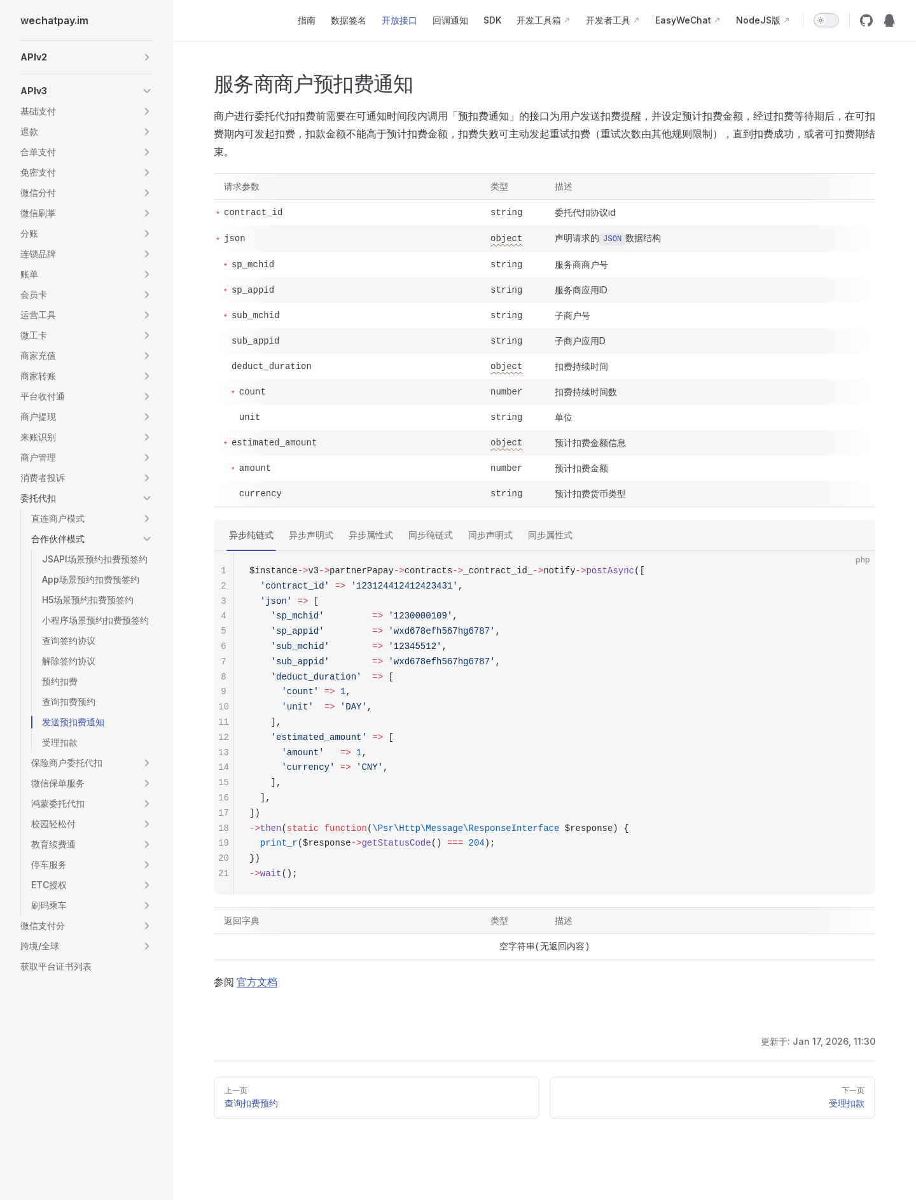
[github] (866, 20)
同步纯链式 (430, 534)
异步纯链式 (251, 534)
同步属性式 (550, 534)
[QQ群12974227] (889, 20)
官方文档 (257, 981)
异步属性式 (371, 534)
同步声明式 (490, 534)
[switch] (826, 20)
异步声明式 (311, 534)
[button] (86, 57)
